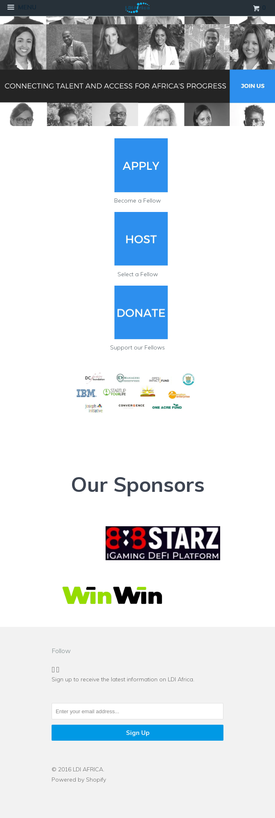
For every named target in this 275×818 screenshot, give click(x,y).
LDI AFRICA (88, 769)
